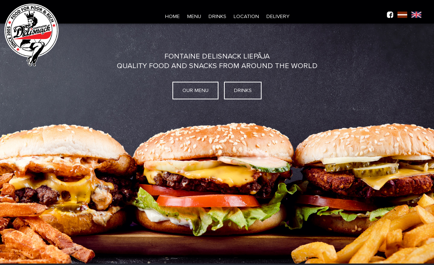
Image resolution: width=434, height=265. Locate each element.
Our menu (195, 90)
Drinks (217, 16)
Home (172, 16)
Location (246, 16)
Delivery (278, 16)
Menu (194, 16)
